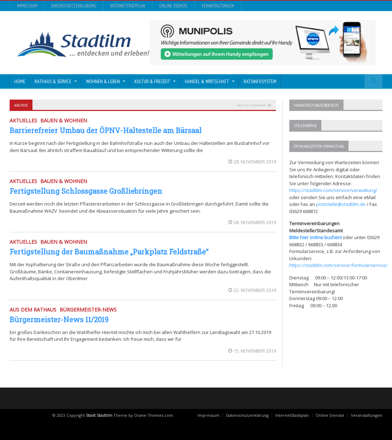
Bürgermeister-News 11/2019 (59, 319)
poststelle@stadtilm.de (341, 204)
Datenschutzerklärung (73, 6)
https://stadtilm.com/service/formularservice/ (338, 265)
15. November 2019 (252, 351)
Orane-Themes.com (153, 415)
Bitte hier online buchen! (315, 237)
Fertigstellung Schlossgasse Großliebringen (86, 191)
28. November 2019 (252, 161)
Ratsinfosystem (260, 81)
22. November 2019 (252, 290)
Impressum (27, 6)
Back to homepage (251, 105)
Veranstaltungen (218, 6)
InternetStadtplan (127, 6)
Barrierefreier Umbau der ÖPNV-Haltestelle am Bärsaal (106, 130)
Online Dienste (173, 6)
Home (19, 81)
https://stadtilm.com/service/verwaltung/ (333, 190)
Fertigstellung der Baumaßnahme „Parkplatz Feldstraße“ (109, 251)
